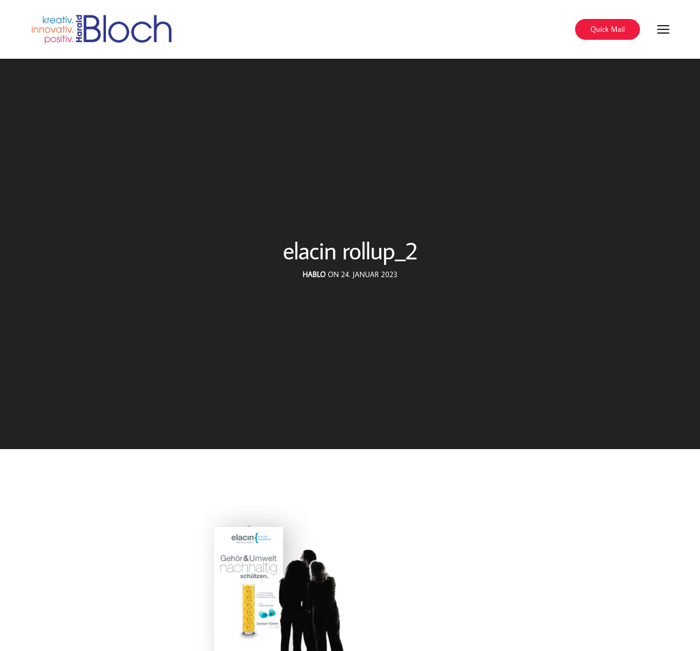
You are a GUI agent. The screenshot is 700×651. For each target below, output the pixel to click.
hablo (314, 274)
